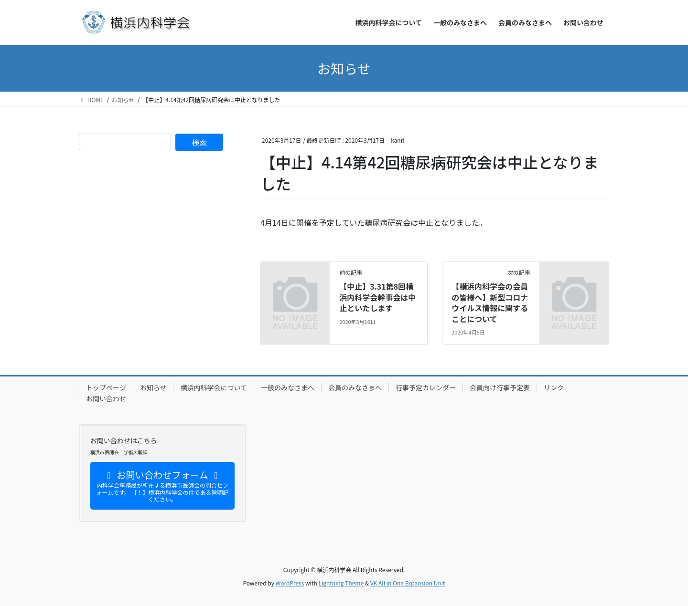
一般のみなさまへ (287, 387)
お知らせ (153, 387)
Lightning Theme (341, 583)
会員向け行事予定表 (500, 387)
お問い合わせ (106, 398)
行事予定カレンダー (426, 387)
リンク (554, 387)
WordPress (290, 583)
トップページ (106, 387)
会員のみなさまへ (355, 387)
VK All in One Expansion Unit (407, 583)
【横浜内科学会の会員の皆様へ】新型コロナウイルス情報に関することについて (490, 302)
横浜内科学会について (213, 387)
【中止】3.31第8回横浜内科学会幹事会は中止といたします (377, 297)
